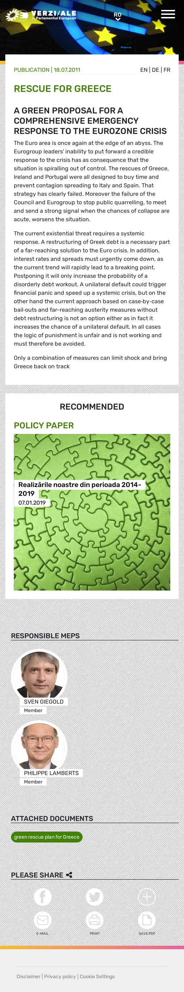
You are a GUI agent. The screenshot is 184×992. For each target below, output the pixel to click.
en (144, 69)
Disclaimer (28, 977)
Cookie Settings (97, 977)
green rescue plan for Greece (46, 837)
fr (167, 69)
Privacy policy (60, 977)
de (155, 69)
